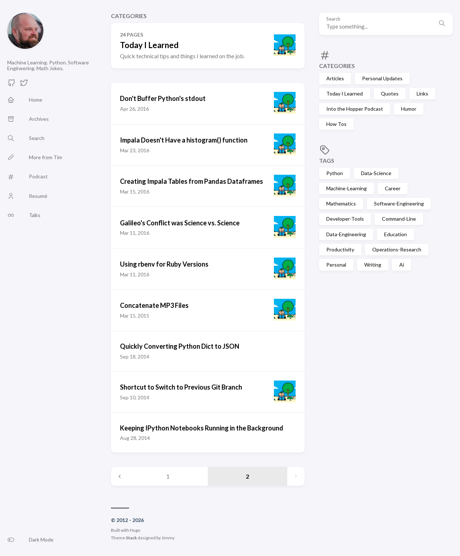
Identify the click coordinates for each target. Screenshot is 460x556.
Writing (372, 265)
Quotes (390, 93)
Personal (336, 265)
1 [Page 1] (167, 476)
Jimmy (168, 537)
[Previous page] (119, 476)
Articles (335, 78)
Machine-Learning (346, 188)
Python (334, 173)
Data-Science (376, 173)
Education (395, 234)
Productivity (340, 249)
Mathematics (341, 203)
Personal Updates (382, 78)
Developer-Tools (345, 219)
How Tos (336, 124)
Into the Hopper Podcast (354, 109)
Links (422, 93)
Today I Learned (344, 93)
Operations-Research (396, 249)
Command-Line (399, 219)
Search (333, 19)
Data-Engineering (346, 234)
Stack (131, 537)
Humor (408, 109)
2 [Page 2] (247, 476)
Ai (401, 265)
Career (392, 188)
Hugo (135, 530)
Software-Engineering (399, 203)
